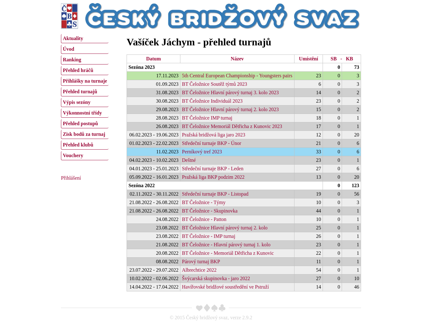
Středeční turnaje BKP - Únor (211, 143)
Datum (153, 58)
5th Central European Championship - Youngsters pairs (237, 75)
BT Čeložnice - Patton (204, 219)
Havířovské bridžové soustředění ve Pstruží (225, 287)
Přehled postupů (80, 123)
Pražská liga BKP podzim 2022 (213, 177)
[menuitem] (84, 38)
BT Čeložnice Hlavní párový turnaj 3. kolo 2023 (230, 92)
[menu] (84, 96)
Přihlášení (71, 178)
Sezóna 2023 (141, 67)
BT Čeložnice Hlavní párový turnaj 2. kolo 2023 (230, 109)
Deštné (189, 160)
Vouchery (73, 155)
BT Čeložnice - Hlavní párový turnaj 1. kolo (226, 244)
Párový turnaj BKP (201, 261)
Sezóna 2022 (141, 185)
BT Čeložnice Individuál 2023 (212, 101)
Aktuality (73, 38)
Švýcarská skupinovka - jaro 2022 (216, 278)
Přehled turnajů (80, 91)
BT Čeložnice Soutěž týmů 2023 (214, 84)
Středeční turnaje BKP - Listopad (215, 194)
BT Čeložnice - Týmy (203, 202)
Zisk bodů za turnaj (84, 134)
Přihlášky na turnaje (85, 81)
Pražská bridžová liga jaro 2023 (213, 134)
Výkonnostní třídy (82, 112)
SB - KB (341, 58)
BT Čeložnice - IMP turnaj (208, 236)
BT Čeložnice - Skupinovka (210, 210)
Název (237, 58)
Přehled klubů (78, 144)
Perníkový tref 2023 (202, 151)
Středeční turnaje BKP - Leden (213, 168)
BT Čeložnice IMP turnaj (207, 117)
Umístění (308, 58)
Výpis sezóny (76, 102)
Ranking (72, 59)
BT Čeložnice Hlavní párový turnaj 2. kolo (225, 227)
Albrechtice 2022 (199, 270)
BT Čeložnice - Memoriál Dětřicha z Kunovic (228, 253)
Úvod (68, 49)
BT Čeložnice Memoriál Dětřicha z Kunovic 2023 (232, 126)
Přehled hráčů (78, 70)
